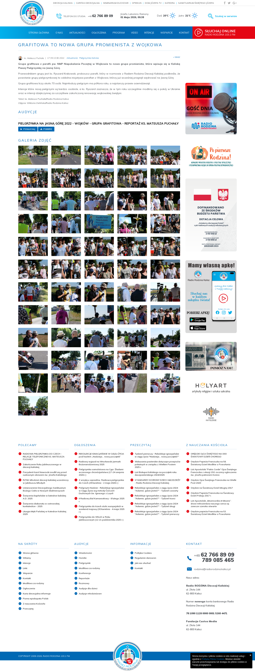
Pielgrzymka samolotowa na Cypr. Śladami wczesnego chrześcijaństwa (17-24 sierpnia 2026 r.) (101, 472)
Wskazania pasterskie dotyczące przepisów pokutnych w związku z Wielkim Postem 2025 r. (157, 464)
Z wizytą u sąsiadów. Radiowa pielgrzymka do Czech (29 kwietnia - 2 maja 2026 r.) (101, 481)
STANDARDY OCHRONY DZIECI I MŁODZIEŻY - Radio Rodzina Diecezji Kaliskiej (157, 481)
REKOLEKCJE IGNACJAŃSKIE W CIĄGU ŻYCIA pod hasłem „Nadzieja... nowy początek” (101, 455)
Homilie (83, 558)
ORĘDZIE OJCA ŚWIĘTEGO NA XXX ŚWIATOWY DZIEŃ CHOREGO (209, 455)
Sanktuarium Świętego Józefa (196, 3)
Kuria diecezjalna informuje (37, 593)
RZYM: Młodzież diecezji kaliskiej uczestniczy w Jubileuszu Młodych (46, 481)
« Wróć (176, 57)
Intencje (149, 32)
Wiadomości (85, 553)
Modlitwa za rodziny (33, 583)
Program (119, 32)
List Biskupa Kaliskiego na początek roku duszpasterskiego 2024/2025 (156, 473)
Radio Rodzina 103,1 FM (221, 32)
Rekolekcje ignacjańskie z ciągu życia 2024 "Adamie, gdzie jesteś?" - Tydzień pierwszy (157, 513)
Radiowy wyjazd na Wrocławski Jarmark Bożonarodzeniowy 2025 (100, 463)
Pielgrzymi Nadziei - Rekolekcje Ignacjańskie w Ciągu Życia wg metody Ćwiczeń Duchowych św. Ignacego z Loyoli (101, 490)
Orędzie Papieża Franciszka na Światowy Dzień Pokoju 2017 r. (212, 494)
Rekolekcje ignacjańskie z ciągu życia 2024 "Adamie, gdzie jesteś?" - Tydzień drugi (156, 505)
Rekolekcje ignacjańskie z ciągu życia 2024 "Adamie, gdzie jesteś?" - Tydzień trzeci (156, 497)
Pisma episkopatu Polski (35, 598)
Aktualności (77, 32)
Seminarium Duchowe (116, 3)
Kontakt (184, 32)
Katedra (170, 3)
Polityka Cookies (143, 553)
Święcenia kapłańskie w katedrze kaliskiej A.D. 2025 (44, 497)
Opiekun (136, 3)
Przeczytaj (28, 608)
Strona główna (30, 553)
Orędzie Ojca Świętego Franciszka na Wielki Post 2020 (213, 481)
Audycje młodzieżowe (90, 593)
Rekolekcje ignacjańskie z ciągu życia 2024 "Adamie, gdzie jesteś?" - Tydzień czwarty (156, 489)
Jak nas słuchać (143, 563)
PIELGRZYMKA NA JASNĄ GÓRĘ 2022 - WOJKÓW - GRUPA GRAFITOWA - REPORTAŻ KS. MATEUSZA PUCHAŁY (98, 123)
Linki (25, 568)
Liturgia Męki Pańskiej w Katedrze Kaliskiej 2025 (44, 513)
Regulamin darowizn (145, 558)
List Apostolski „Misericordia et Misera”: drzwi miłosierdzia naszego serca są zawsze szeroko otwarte (211, 503)
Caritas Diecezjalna (88, 3)
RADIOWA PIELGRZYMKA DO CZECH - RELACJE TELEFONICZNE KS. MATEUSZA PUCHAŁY (43, 456)
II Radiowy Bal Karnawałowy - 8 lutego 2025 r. (101, 500)
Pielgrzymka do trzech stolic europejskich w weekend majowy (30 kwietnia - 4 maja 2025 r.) (101, 509)
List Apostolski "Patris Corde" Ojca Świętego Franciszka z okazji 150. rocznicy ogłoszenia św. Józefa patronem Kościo (214, 472)
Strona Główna (39, 32)
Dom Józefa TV (153, 3)
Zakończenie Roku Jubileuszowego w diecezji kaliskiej (42, 466)
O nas (59, 32)
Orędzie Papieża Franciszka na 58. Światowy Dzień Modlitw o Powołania (210, 463)
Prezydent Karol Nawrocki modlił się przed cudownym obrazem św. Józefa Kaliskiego (45, 473)
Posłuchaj (28, 129)
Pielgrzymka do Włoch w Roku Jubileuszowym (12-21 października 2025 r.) (101, 518)
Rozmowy (84, 583)
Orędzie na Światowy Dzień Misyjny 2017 (212, 487)
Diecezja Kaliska (63, 3)
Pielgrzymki (84, 563)
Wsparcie (166, 32)
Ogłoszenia (99, 32)
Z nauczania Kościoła (34, 603)
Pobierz (46, 129)
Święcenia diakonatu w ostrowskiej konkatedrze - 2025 (41, 505)
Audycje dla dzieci (88, 588)
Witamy (27, 558)
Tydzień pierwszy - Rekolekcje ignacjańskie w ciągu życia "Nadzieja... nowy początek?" (157, 455)
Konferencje (85, 573)
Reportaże (84, 578)
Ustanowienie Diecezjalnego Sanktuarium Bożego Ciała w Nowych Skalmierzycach (44, 489)
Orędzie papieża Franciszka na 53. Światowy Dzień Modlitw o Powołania (210, 513)
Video (134, 32)
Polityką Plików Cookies (213, 659)
